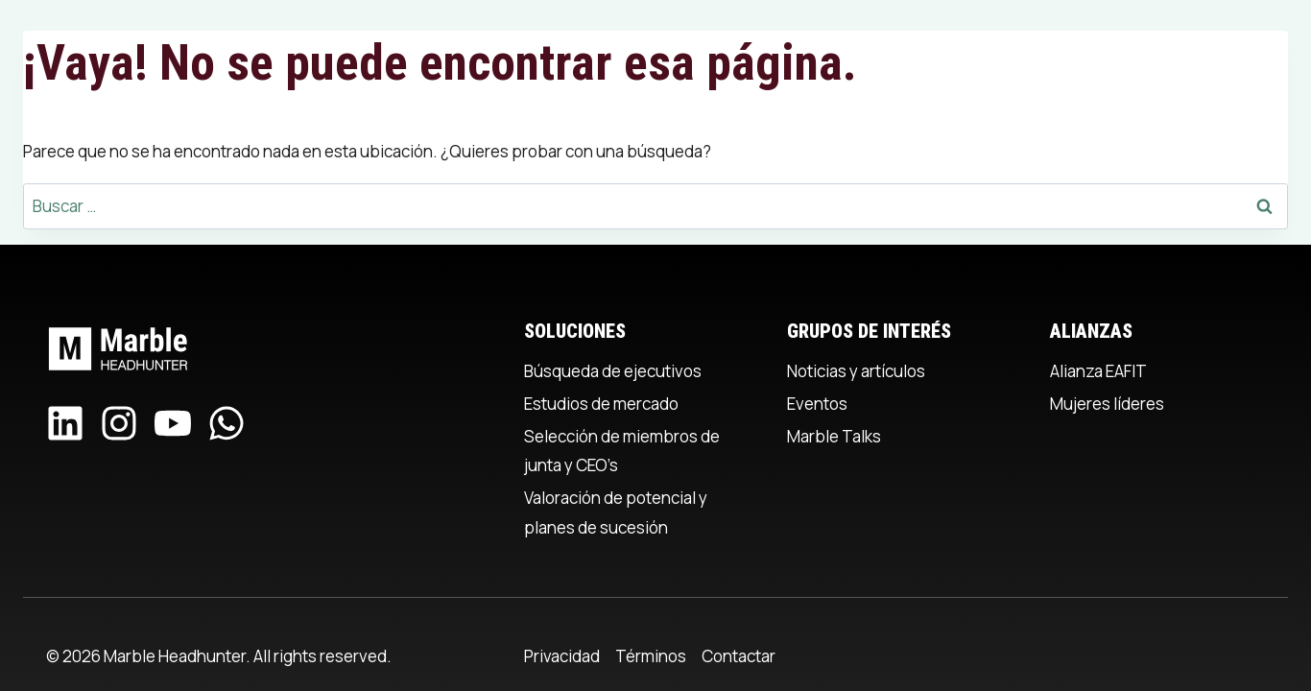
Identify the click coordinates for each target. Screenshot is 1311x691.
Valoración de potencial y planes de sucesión (615, 512)
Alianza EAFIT (1098, 371)
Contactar (738, 656)
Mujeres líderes (1107, 404)
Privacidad (562, 656)
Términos (650, 656)
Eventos (817, 404)
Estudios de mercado (601, 404)
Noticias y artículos (856, 371)
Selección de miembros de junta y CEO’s (622, 451)
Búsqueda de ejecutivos (613, 371)
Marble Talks (834, 436)
